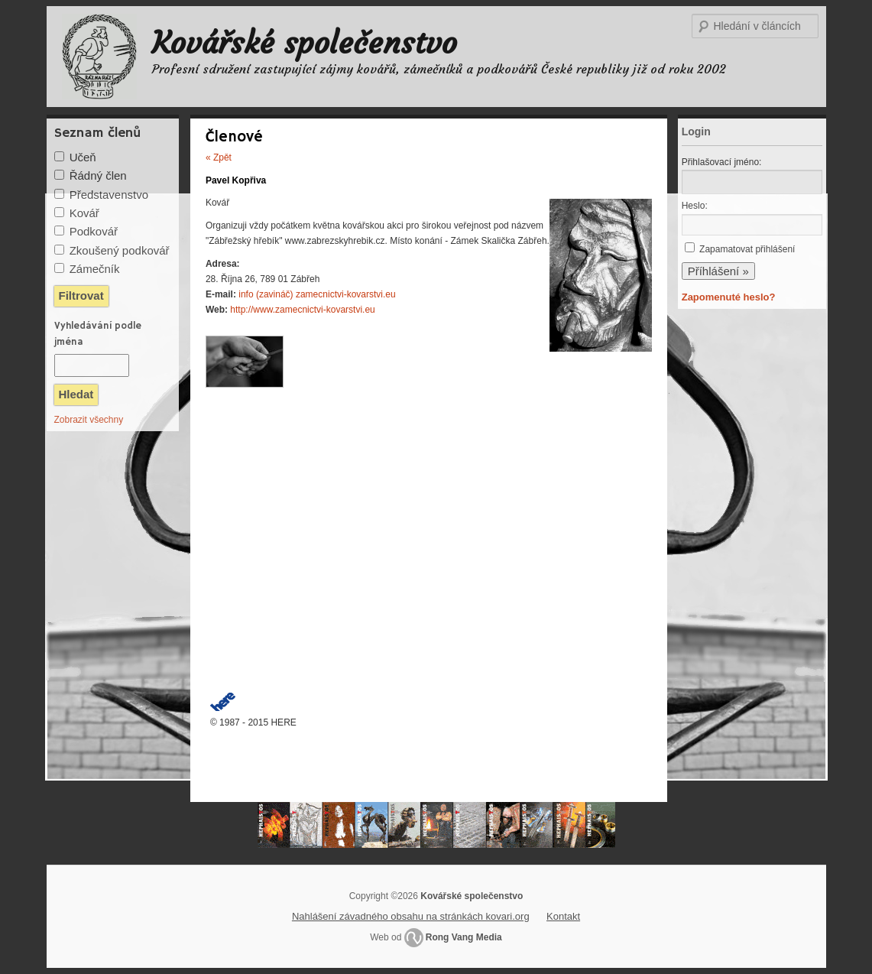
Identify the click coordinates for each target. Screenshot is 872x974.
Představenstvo (109, 194)
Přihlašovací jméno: (722, 162)
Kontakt (563, 916)
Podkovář (94, 231)
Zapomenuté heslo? (729, 297)
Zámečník (95, 268)
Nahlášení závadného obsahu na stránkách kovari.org (411, 916)
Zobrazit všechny (89, 419)
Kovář (84, 212)
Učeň (83, 157)
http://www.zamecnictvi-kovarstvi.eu (302, 309)
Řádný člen (98, 175)
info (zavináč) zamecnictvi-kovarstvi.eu (316, 294)
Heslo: (695, 205)
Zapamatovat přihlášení (747, 249)
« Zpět (219, 157)
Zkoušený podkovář (120, 250)
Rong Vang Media (464, 937)
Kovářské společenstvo (304, 43)
